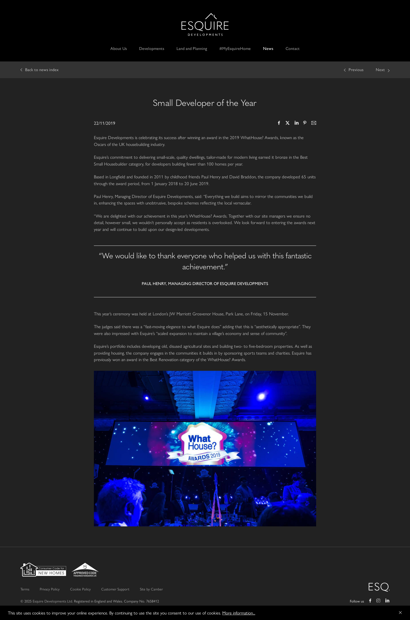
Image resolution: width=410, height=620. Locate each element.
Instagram (378, 601)
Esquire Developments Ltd (205, 24)
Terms (24, 588)
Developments (151, 48)
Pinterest (305, 123)
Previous (356, 69)
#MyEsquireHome (235, 48)
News (268, 48)
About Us (118, 48)
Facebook (279, 123)
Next (380, 69)
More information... (238, 613)
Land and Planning (191, 48)
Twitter (287, 123)
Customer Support (115, 588)
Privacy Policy (50, 588)
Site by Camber (151, 588)
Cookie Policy (80, 588)
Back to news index (42, 69)
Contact (293, 48)
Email (313, 123)
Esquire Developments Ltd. (53, 601)
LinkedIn (296, 123)
